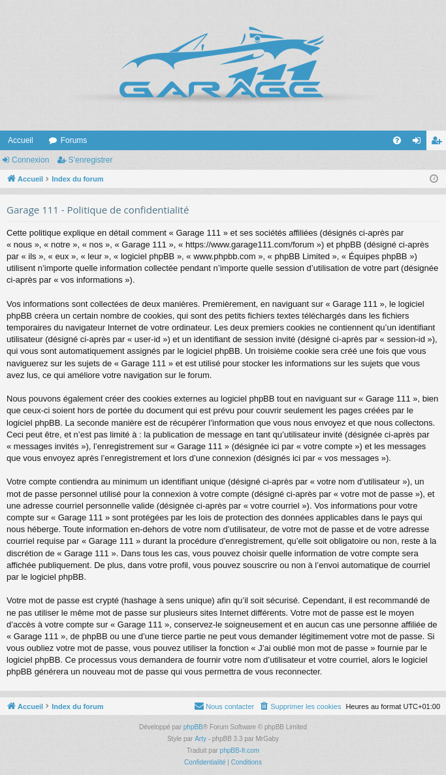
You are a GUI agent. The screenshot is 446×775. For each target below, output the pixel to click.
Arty (200, 738)
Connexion (30, 160)
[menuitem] (397, 140)
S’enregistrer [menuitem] (439, 143)
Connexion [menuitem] (419, 143)
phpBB (193, 727)
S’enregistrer (90, 160)
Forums (74, 140)
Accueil (20, 140)
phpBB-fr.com (240, 750)
